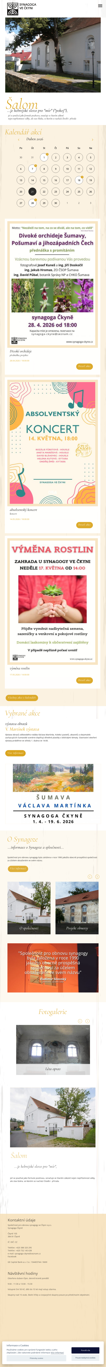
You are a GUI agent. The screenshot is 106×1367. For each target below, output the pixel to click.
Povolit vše (85, 1350)
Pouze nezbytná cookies (85, 1357)
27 (24, 203)
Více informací (15, 753)
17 (70, 180)
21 (35, 191)
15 (47, 180)
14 (35, 180)
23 (59, 191)
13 (24, 180)
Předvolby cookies (36, 1358)
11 (82, 168)
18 (82, 180)
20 (24, 191)
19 (93, 180)
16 (59, 180)
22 (47, 191)
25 (82, 191)
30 (24, 157)
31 (35, 157)
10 (70, 168)
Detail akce (81, 366)
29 (47, 203)
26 (93, 191)
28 (35, 203)
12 (93, 168)
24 (70, 191)
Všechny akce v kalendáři (25, 697)
